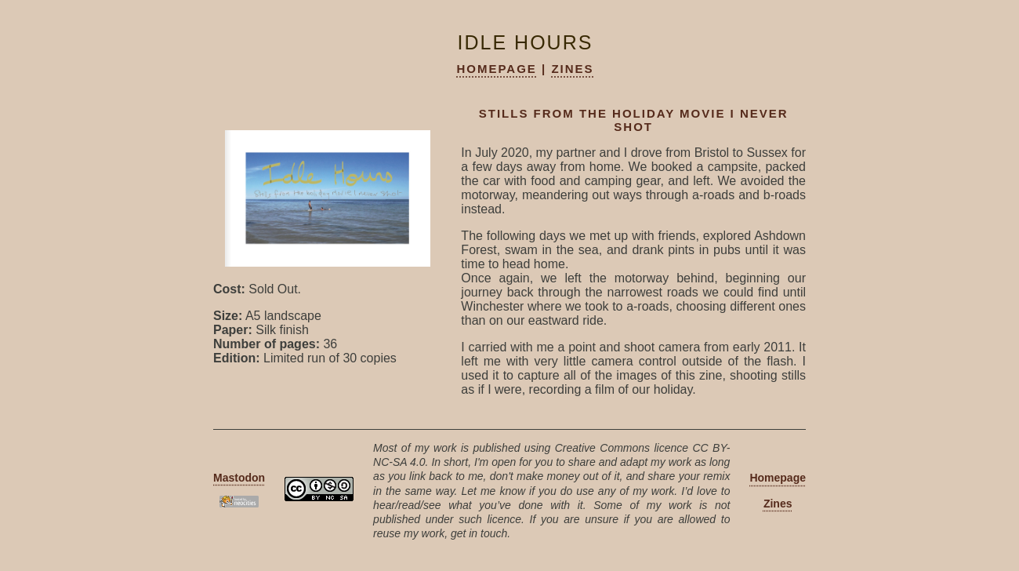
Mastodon (239, 477)
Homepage (496, 68)
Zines (572, 68)
